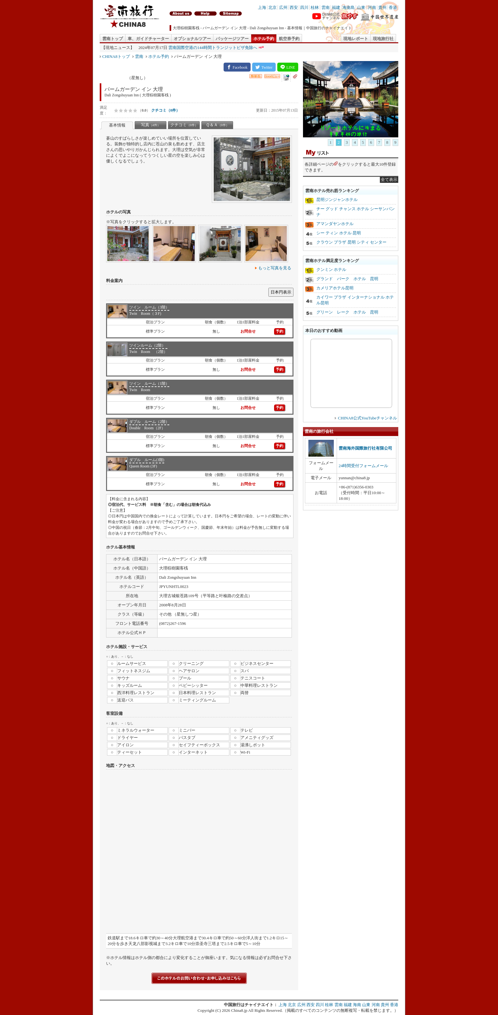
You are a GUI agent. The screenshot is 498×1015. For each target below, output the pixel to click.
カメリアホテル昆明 (334, 288)
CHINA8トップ (116, 56)
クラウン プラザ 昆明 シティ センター (351, 242)
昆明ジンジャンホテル (337, 199)
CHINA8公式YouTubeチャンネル (367, 418)
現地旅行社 (383, 38)
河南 (372, 7)
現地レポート (355, 38)
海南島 (348, 7)
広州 (283, 7)
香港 (393, 7)
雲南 (325, 7)
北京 (272, 7)
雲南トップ (112, 38)
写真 (150, 124)
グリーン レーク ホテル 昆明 (347, 312)
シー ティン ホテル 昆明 (338, 233)
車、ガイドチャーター (148, 38)
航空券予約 (289, 38)
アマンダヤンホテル (334, 223)
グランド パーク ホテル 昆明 (347, 278)
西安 (294, 7)
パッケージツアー (232, 38)
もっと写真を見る (274, 268)
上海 (262, 7)
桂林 (315, 7)
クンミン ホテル (331, 269)
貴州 (382, 7)
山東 (361, 7)
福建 (336, 7)
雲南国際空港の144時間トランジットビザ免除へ (212, 47)
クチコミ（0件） (165, 110)
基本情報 (117, 125)
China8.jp (239, 1010)
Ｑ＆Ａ (217, 124)
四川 (304, 7)
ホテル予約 (263, 38)
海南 (357, 1004)
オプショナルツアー (192, 38)
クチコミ (184, 124)
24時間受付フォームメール (363, 465)
